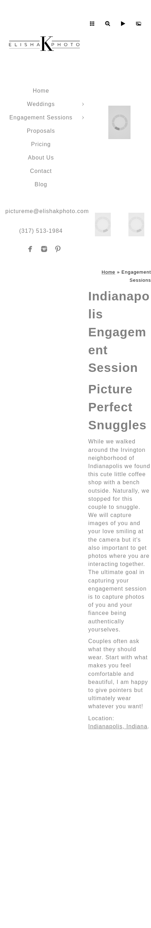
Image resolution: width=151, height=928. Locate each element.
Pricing (41, 144)
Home (41, 91)
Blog (41, 184)
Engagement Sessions (40, 117)
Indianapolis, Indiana (117, 726)
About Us (41, 158)
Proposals (41, 131)
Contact (41, 171)
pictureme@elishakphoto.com (47, 211)
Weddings (41, 104)
